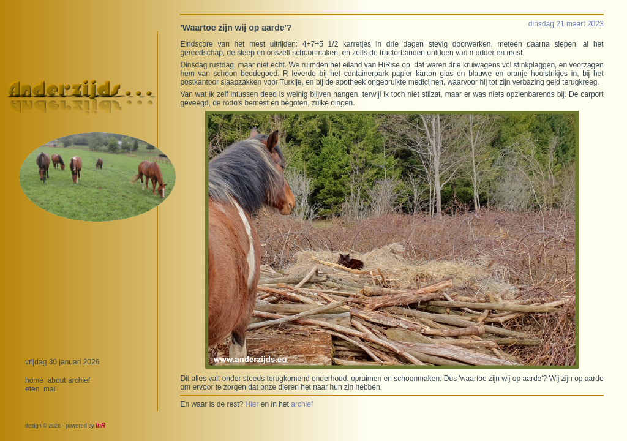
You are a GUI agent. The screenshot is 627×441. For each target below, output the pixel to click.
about (57, 380)
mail (50, 389)
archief (79, 380)
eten (32, 389)
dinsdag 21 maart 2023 (566, 24)
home (34, 380)
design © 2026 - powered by (65, 426)
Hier (251, 404)
